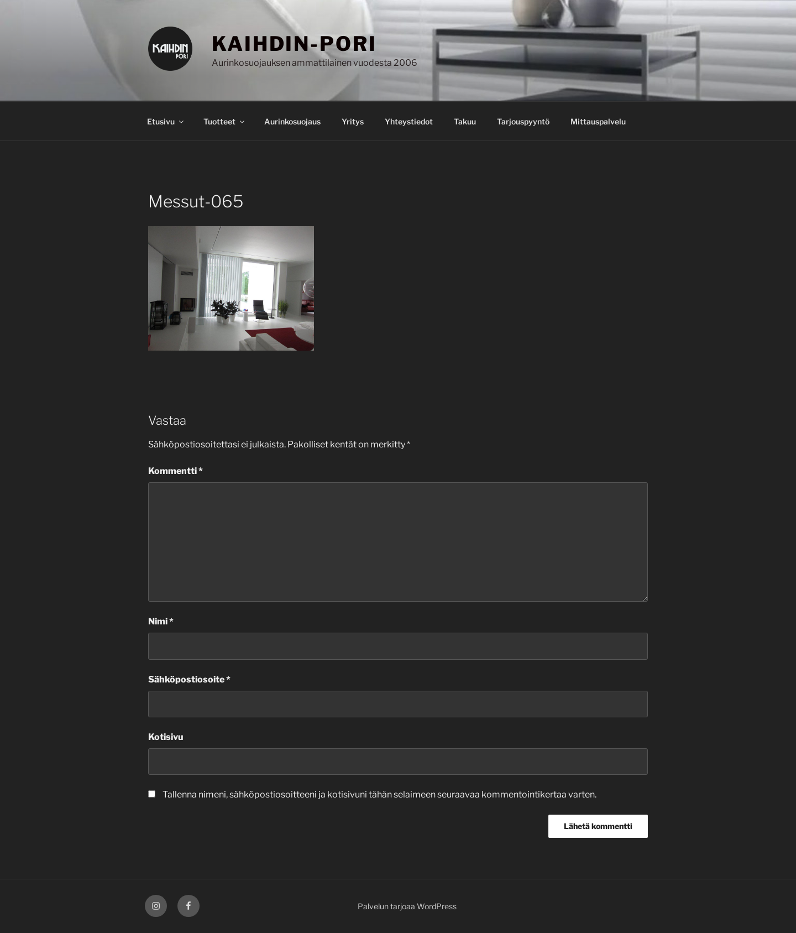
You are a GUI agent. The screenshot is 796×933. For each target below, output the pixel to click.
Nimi (161, 621)
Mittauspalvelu (598, 121)
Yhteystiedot (409, 121)
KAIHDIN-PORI (294, 44)
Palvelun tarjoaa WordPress (407, 906)
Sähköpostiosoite (189, 679)
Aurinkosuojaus (292, 121)
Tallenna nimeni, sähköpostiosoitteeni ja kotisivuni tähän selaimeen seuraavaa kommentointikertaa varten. (379, 794)
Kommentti (175, 471)
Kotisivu (166, 737)
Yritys (353, 121)
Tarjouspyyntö (523, 121)
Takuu (465, 121)
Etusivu (166, 121)
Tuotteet (224, 121)
